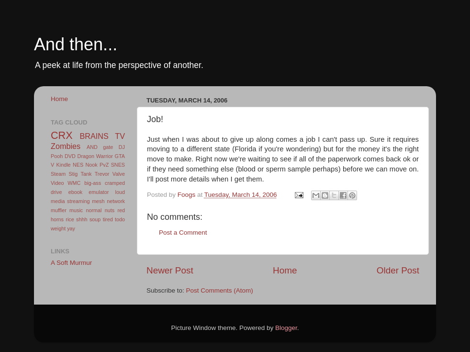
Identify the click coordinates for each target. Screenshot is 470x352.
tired (108, 219)
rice (70, 219)
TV (120, 136)
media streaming (70, 201)
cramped (115, 183)
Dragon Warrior (95, 156)
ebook (75, 192)
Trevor (102, 174)
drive (56, 192)
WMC (73, 183)
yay (71, 228)
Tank (86, 174)
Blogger (286, 327)
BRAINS (94, 136)
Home (285, 270)
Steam (58, 174)
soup (95, 219)
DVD (70, 156)
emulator (99, 192)
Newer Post (169, 270)
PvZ (104, 165)
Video (57, 183)
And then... (75, 44)
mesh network (108, 201)
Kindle (63, 165)
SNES (118, 165)
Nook (92, 165)
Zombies (65, 146)
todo (120, 219)
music (76, 210)
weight (58, 228)
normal (93, 210)
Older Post (398, 270)
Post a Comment (183, 232)
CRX (62, 135)
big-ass (92, 183)
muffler (59, 210)
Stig (73, 174)
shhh (81, 219)
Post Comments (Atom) (219, 290)
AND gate (100, 147)
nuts (109, 210)
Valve (118, 174)
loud (120, 192)
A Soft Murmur (71, 262)
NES (78, 165)
